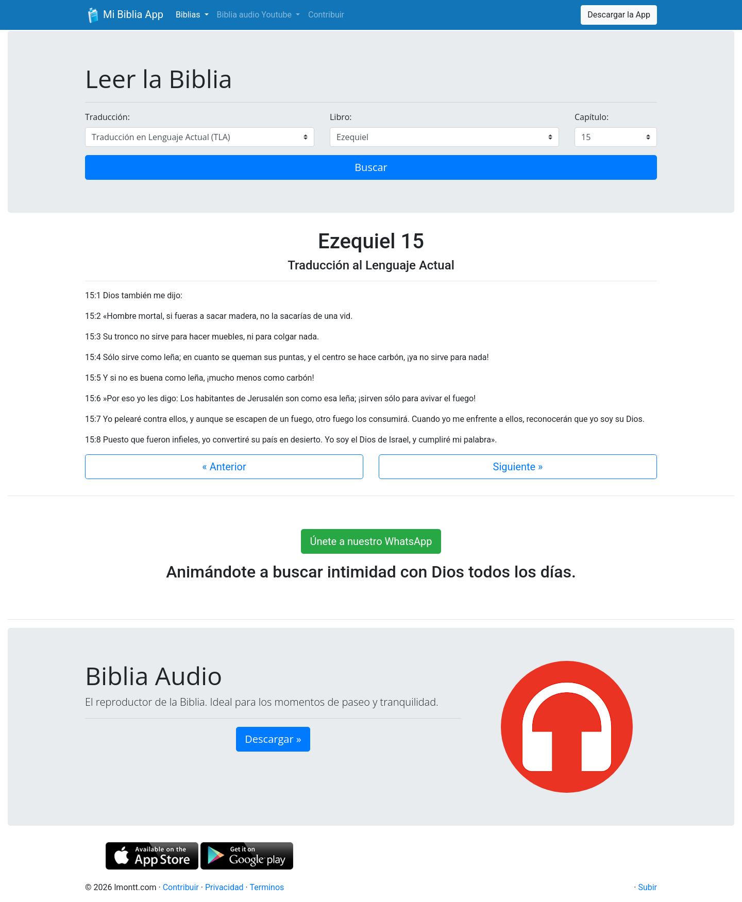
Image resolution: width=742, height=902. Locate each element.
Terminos (266, 887)
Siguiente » (518, 467)
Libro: (341, 117)
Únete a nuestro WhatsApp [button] (371, 541)
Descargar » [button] (273, 739)
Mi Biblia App (124, 15)
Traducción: (107, 117)
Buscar (371, 167)
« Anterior (224, 467)
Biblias (189, 15)
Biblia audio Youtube (255, 15)
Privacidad (224, 887)
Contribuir (326, 15)
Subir (647, 887)
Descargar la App (618, 15)
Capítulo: (592, 117)
